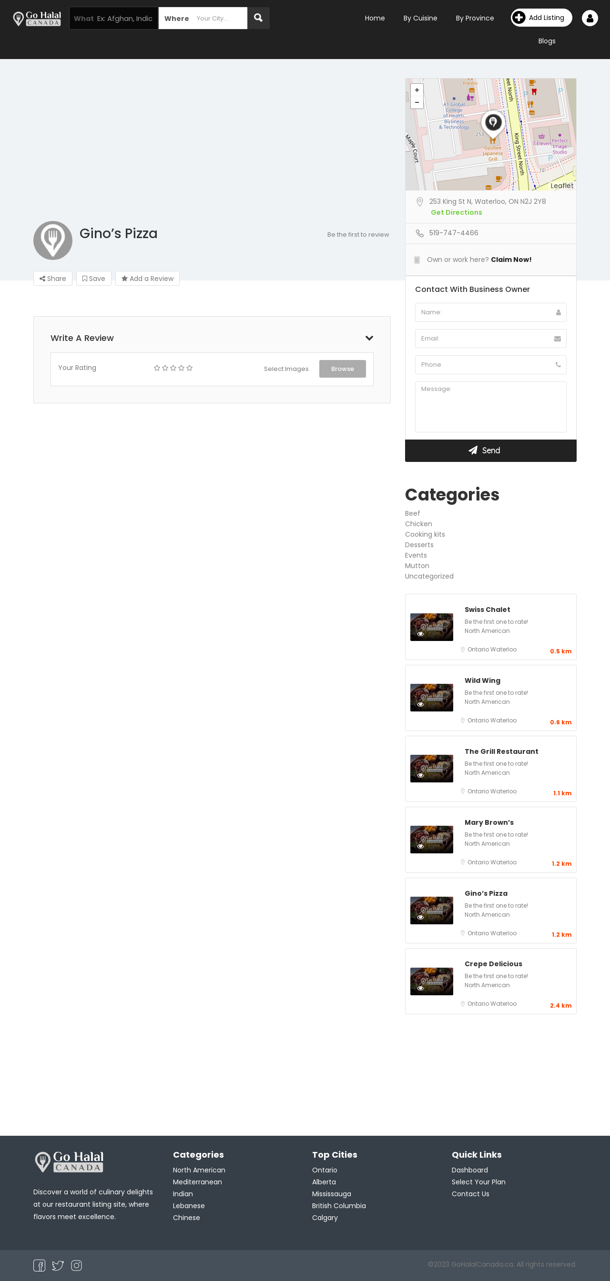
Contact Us (470, 1194)
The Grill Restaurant (502, 751)
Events (416, 555)
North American (487, 631)
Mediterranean (197, 1182)
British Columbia (339, 1206)
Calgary (325, 1217)
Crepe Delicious (493, 964)
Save (93, 278)
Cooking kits (425, 534)
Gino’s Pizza (486, 893)
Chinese (186, 1217)
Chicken (418, 524)
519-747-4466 (453, 233)
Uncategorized (429, 576)
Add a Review (147, 278)
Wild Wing (482, 680)
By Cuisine (420, 18)
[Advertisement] (305, 149)
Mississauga (331, 1194)
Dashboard (470, 1170)
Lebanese (189, 1206)
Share (53, 278)
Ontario (479, 649)
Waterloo (503, 649)
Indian (183, 1194)
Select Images (286, 368)
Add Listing (538, 17)
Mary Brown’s (489, 822)
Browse (342, 368)
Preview (430, 633)
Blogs (547, 41)
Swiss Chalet (487, 609)
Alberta (324, 1182)
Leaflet (562, 185)
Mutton (417, 565)
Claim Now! (511, 259)
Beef (412, 513)
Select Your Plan (479, 1182)
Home (375, 18)
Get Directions (456, 212)
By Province (475, 18)
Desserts (419, 545)
